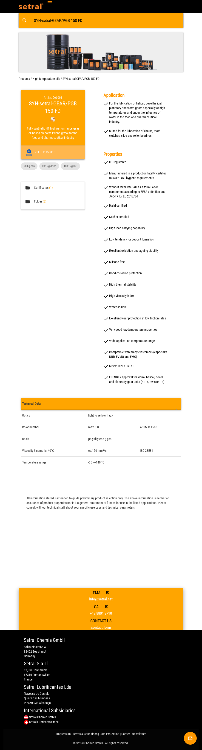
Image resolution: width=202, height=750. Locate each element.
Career (125, 734)
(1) (51, 187)
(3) (44, 201)
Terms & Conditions (85, 734)
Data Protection (109, 734)
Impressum (63, 734)
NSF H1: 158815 (43, 152)
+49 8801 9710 (101, 613)
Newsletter (139, 734)
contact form (101, 627)
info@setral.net (101, 599)
